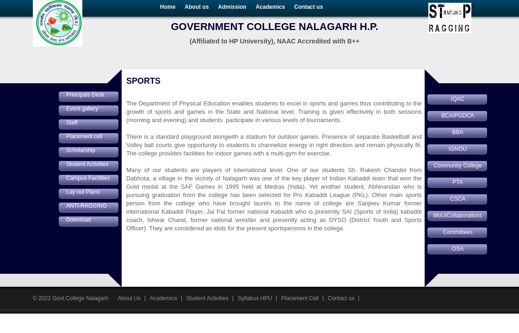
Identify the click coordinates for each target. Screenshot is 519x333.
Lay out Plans (83, 192)
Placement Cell (300, 298)
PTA (457, 182)
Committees (457, 232)
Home (167, 7)
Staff (71, 122)
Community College (457, 165)
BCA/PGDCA (457, 115)
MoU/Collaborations (457, 215)
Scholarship (80, 150)
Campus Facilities (88, 178)
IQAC (457, 99)
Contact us (308, 7)
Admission (232, 7)
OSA (457, 249)
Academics (270, 7)
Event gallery (82, 108)
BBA (457, 132)
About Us (129, 298)
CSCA (457, 199)
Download (78, 219)
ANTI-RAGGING (86, 206)
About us (197, 7)
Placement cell (84, 136)
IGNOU (458, 149)
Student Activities (87, 164)
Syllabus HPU (255, 298)
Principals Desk (85, 95)
